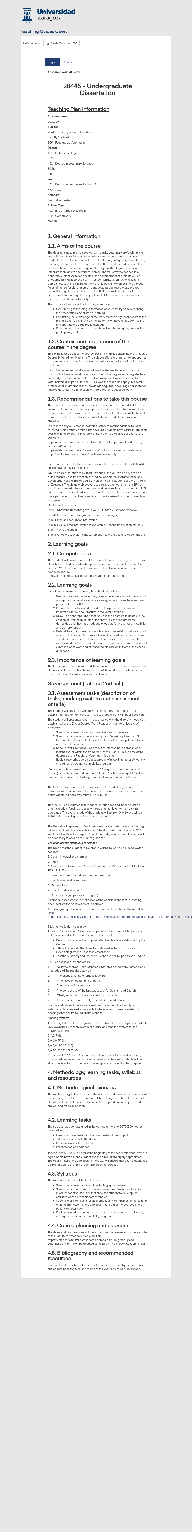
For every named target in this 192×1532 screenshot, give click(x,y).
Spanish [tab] (69, 62)
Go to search (32, 43)
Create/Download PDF (62, 43)
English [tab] (52, 62)
